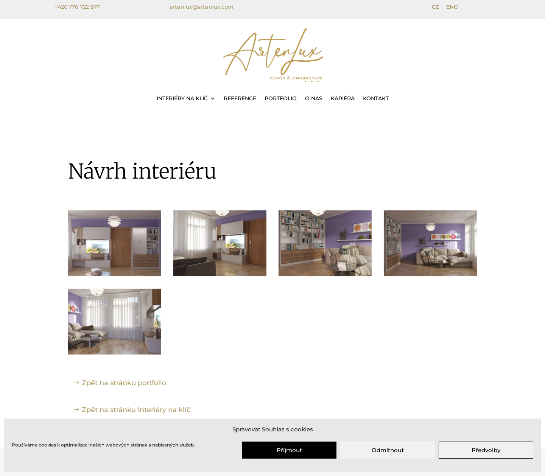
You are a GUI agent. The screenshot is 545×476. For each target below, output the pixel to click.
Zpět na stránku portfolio (124, 383)
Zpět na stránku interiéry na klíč (136, 410)
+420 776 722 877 (77, 6)
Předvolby (486, 450)
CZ (435, 6)
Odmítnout (388, 450)
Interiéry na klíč (182, 98)
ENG (452, 6)
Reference (240, 98)
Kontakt (376, 98)
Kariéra (343, 98)
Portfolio (281, 98)
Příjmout (289, 450)
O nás (313, 98)
